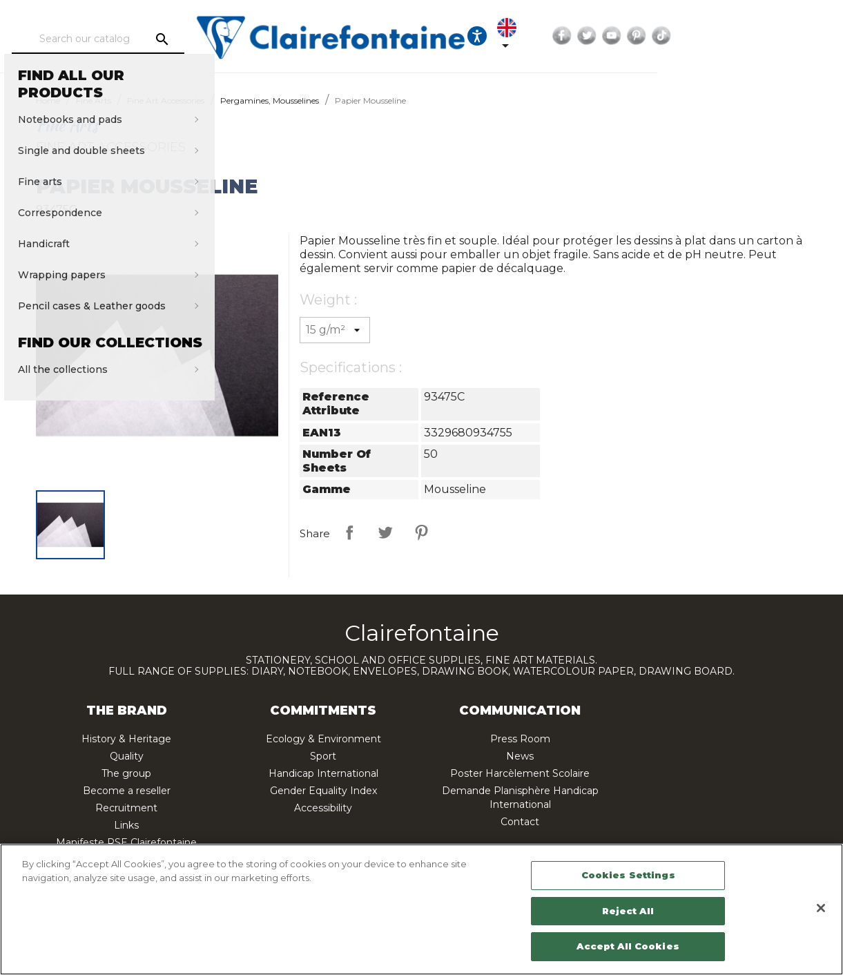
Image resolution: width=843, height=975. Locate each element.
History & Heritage (126, 739)
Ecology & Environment (323, 739)
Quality (127, 756)
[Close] (821, 908)
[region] (421, 909)
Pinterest (786, 36)
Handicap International (323, 773)
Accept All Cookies (627, 946)
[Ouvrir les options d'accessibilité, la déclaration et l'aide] (607, 36)
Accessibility (323, 808)
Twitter (737, 36)
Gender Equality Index (323, 790)
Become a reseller (127, 790)
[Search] (142, 39)
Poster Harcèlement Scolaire (520, 773)
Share (349, 532)
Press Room (520, 739)
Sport (323, 756)
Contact (520, 821)
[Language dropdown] (650, 36)
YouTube (761, 36)
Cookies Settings (628, 874)
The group (126, 773)
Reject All (627, 910)
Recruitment (126, 808)
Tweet (385, 532)
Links (126, 825)
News (520, 756)
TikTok (811, 36)
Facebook (712, 36)
